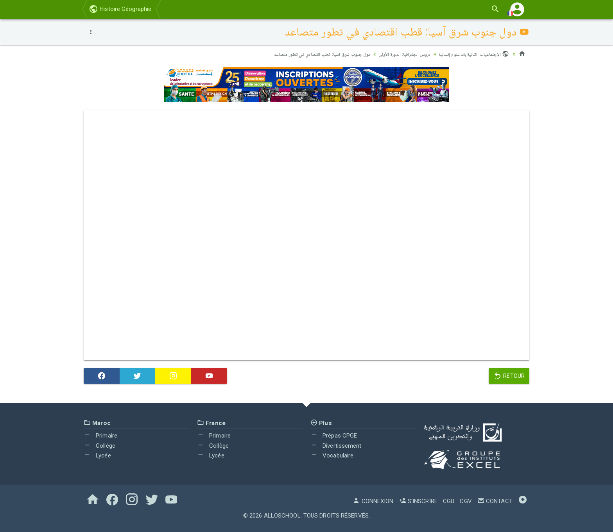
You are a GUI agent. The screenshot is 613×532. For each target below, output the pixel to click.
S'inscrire (418, 501)
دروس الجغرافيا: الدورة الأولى (393, 54)
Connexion (373, 501)
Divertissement (336, 445)
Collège (99, 445)
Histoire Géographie (120, 8)
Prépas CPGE (333, 435)
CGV (465, 501)
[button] (517, 9)
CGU (448, 501)
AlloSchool (282, 515)
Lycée (97, 455)
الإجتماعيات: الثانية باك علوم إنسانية (470, 54)
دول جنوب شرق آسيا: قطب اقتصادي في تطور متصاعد (300, 54)
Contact (495, 501)
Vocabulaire (331, 455)
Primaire (100, 435)
